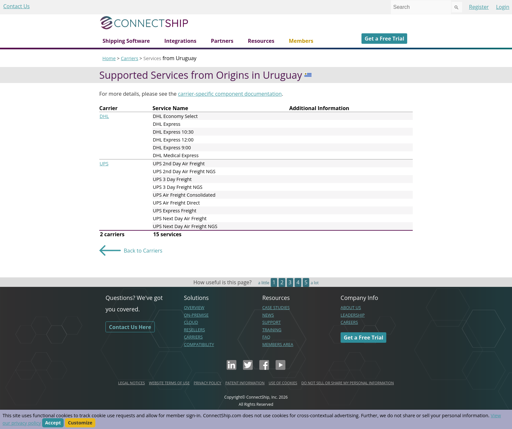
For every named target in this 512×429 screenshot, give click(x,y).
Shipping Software (126, 40)
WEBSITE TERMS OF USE (169, 382)
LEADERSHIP (353, 315)
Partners (222, 40)
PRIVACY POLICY (207, 382)
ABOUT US (351, 307)
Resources (261, 40)
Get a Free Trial (384, 38)
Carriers (129, 58)
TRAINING (271, 330)
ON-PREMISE (196, 315)
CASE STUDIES (276, 307)
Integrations (180, 40)
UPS (104, 163)
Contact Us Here (130, 327)
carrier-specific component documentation (230, 93)
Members (301, 40)
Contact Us (16, 6)
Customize (80, 423)
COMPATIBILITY (199, 344)
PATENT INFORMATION (244, 382)
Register (478, 6)
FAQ (266, 337)
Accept (53, 423)
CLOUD (191, 322)
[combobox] (421, 7)
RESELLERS (194, 330)
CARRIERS (193, 337)
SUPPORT (271, 322)
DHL (104, 116)
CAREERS (349, 322)
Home (109, 58)
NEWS (268, 315)
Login (502, 6)
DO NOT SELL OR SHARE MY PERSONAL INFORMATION (347, 382)
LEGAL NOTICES (131, 382)
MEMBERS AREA (277, 344)
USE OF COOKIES (283, 382)
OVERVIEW (194, 307)
